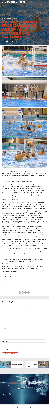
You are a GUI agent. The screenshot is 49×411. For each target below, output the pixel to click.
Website (4, 341)
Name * (4, 328)
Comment (5, 308)
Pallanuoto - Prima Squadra (13, 18)
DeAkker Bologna (15, 2)
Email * (4, 335)
